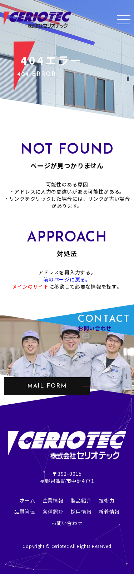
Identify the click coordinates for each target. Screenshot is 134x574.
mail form (46, 386)
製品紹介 (81, 500)
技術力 (106, 500)
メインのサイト (30, 286)
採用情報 (81, 511)
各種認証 (53, 511)
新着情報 (109, 511)
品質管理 (24, 511)
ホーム (27, 500)
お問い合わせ (67, 522)
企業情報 (53, 500)
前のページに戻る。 (66, 279)
